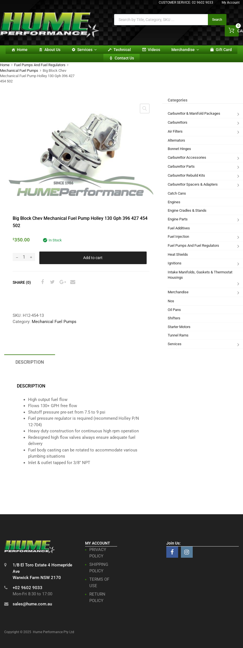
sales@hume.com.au (32, 604)
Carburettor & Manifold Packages (194, 113)
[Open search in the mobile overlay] (170, 19)
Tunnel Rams (178, 335)
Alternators (176, 140)
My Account (231, 2)
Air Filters (175, 131)
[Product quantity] (24, 257)
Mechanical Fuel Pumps (19, 70)
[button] (144, 108)
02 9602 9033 (202, 2)
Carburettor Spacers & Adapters (193, 184)
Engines (174, 202)
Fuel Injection (178, 236)
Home (22, 49)
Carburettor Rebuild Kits (186, 175)
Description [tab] (29, 362)
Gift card (224, 49)
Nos (171, 301)
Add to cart (93, 257)
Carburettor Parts (181, 166)
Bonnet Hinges (179, 149)
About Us (52, 49)
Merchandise (185, 49)
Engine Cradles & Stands (187, 210)
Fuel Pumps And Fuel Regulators (39, 65)
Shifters (174, 318)
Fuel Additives (179, 228)
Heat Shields (178, 254)
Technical (122, 49)
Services (87, 49)
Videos (154, 49)
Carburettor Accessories (187, 157)
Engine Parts (178, 219)
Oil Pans (174, 310)
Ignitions (174, 263)
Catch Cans (177, 193)
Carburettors (177, 122)
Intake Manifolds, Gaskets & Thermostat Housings (200, 275)
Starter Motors (179, 327)
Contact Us (124, 58)
